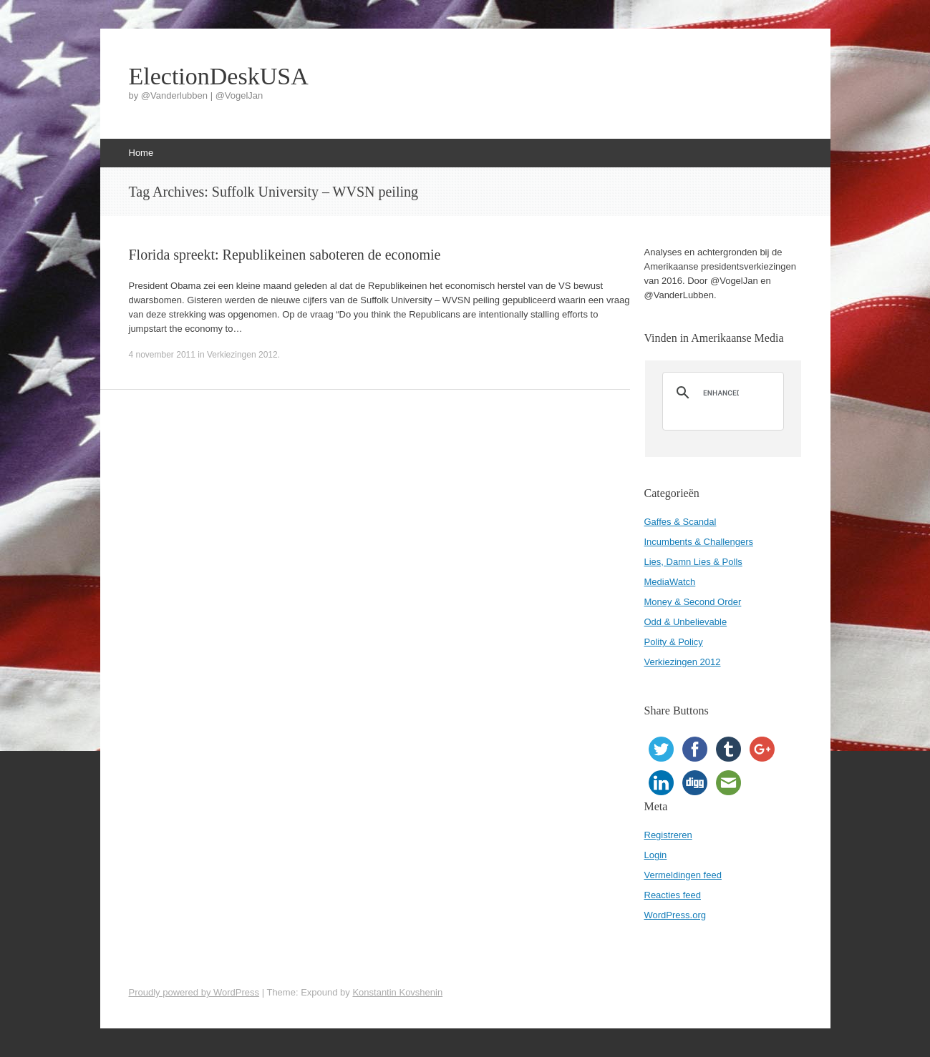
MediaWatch (670, 581)
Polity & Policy (673, 641)
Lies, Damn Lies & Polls (693, 561)
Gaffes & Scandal (680, 521)
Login (655, 855)
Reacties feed (673, 895)
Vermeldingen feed (683, 875)
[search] (721, 392)
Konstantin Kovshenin (397, 992)
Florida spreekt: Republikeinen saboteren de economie (285, 254)
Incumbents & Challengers (698, 541)
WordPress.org (675, 915)
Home (141, 152)
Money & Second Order (693, 601)
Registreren (668, 835)
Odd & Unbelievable (685, 621)
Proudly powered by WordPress (194, 992)
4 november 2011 (162, 355)
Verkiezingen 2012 (242, 355)
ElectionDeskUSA (219, 76)
